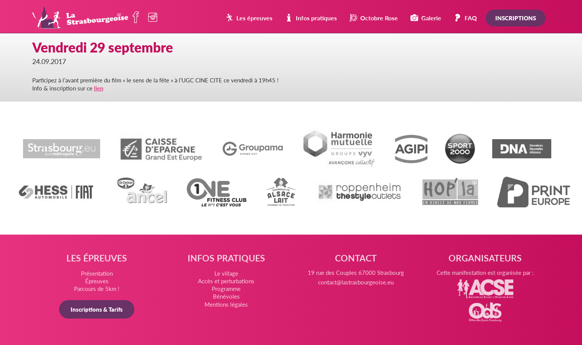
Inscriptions (515, 18)
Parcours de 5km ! (96, 288)
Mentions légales (226, 304)
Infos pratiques (311, 17)
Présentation (97, 273)
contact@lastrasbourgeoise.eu (356, 282)
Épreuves (97, 281)
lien (98, 88)
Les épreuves (249, 17)
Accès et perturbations (226, 281)
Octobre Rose (374, 17)
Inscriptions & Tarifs (97, 309)
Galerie (426, 17)
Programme (226, 288)
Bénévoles (226, 296)
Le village (226, 273)
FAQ (465, 17)
